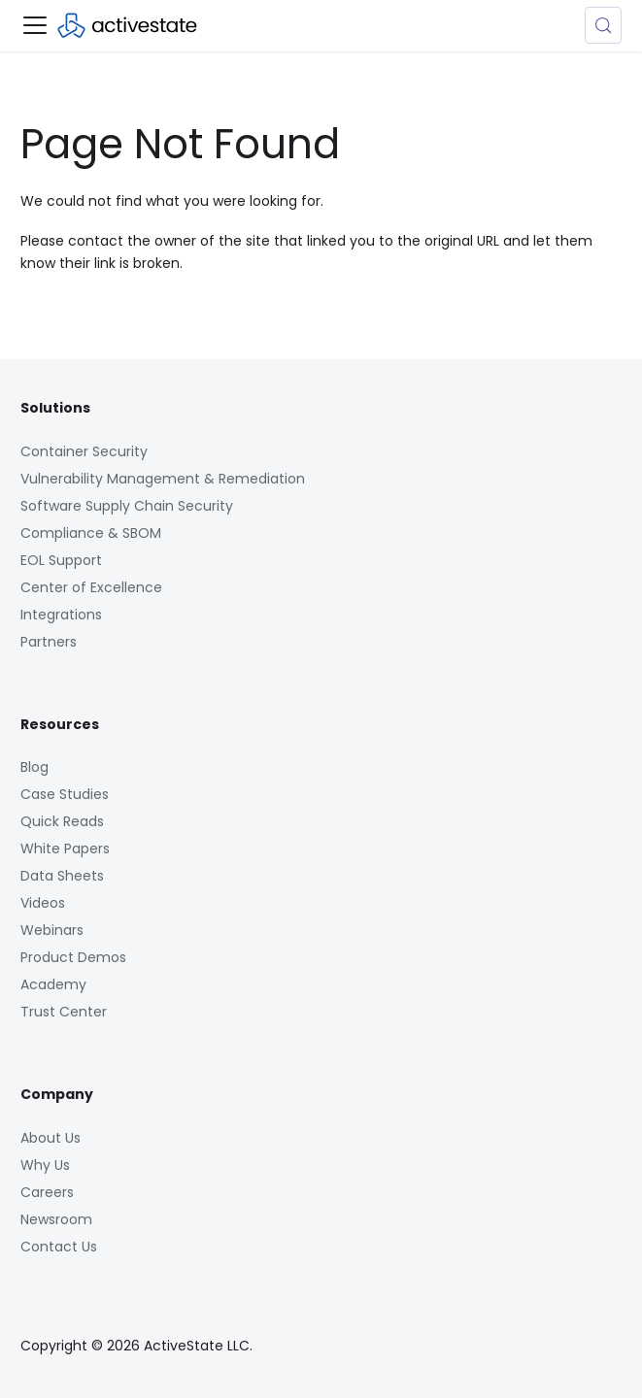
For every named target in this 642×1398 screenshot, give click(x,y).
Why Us (45, 1165)
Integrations (61, 614)
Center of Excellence (91, 587)
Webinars (52, 930)
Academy (53, 984)
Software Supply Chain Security (126, 506)
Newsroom (56, 1219)
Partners (48, 641)
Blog (34, 767)
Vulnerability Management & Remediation (162, 478)
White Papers (65, 848)
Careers (47, 1192)
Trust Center (63, 1011)
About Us (50, 1138)
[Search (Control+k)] (603, 25)
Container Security (84, 451)
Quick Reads (62, 821)
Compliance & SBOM (90, 533)
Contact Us (58, 1246)
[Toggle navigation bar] (35, 25)
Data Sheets (62, 875)
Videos (42, 903)
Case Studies (64, 794)
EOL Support (61, 560)
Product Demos (73, 957)
